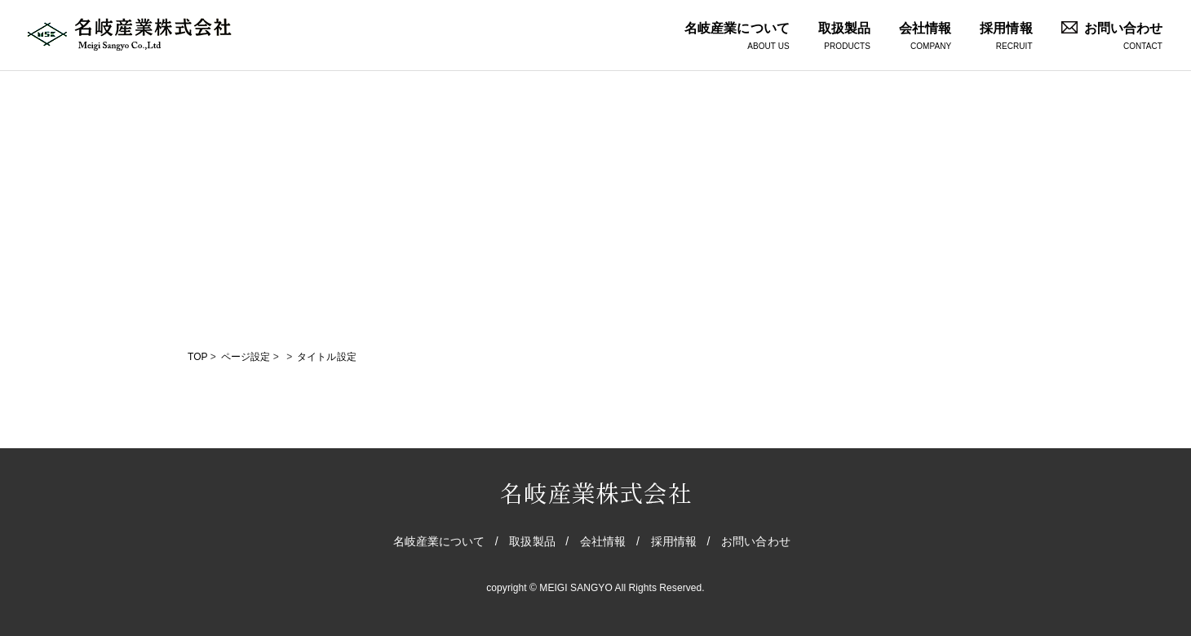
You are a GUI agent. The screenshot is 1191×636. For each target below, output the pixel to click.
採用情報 (1006, 37)
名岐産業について (737, 37)
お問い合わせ (1111, 37)
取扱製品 (844, 37)
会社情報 (925, 37)
